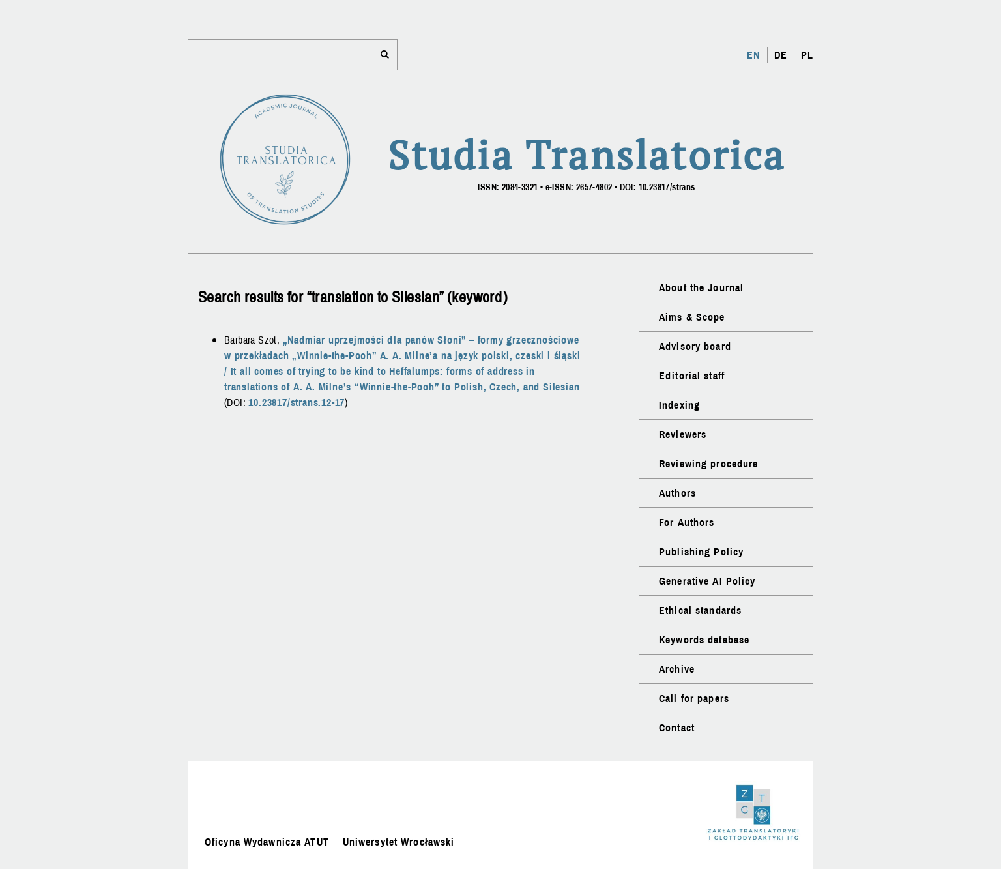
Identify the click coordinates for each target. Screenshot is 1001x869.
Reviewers (682, 434)
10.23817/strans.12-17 (296, 402)
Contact (677, 727)
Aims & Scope (692, 317)
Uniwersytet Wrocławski (399, 841)
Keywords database (704, 639)
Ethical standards (700, 610)
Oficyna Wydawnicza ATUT (267, 841)
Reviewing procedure (708, 463)
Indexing (679, 405)
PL (807, 55)
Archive (677, 669)
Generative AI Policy (707, 581)
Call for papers (694, 698)
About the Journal (701, 287)
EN (753, 55)
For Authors (686, 522)
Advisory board (695, 346)
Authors (677, 493)
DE (780, 55)
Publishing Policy (701, 551)
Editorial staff (692, 375)
